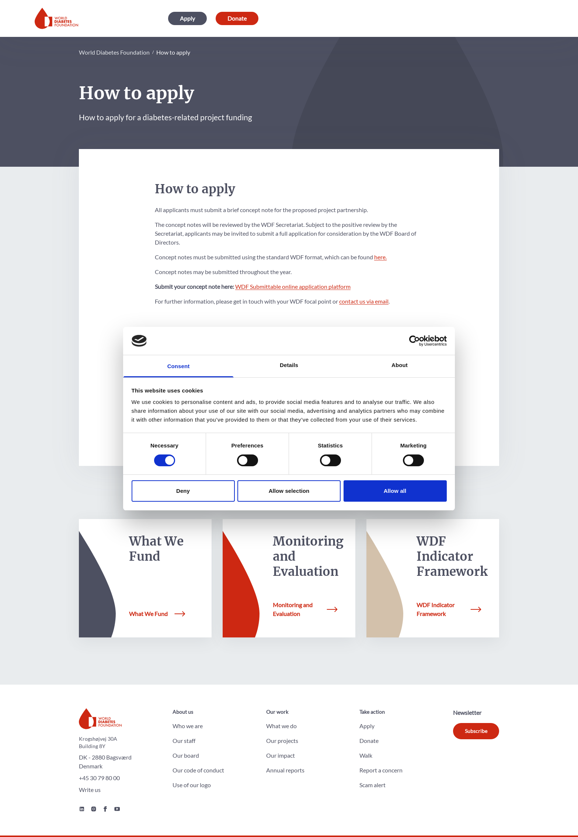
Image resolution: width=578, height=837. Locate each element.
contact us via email (364, 301)
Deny (183, 491)
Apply (187, 18)
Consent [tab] (178, 366)
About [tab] (399, 365)
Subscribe (476, 731)
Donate (237, 18)
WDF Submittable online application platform (293, 286)
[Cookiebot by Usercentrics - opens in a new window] (414, 340)
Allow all (395, 491)
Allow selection (289, 491)
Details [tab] (289, 365)
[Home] (56, 18)
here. (380, 256)
